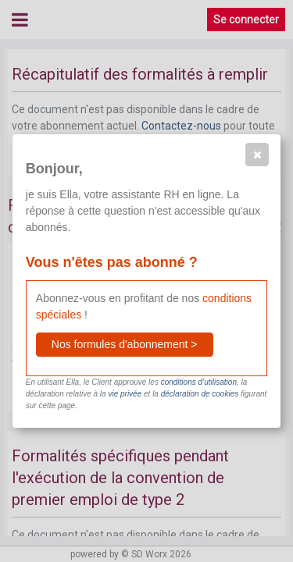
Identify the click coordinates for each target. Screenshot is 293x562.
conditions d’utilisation (199, 382)
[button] (257, 154)
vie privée (124, 393)
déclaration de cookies (200, 393)
